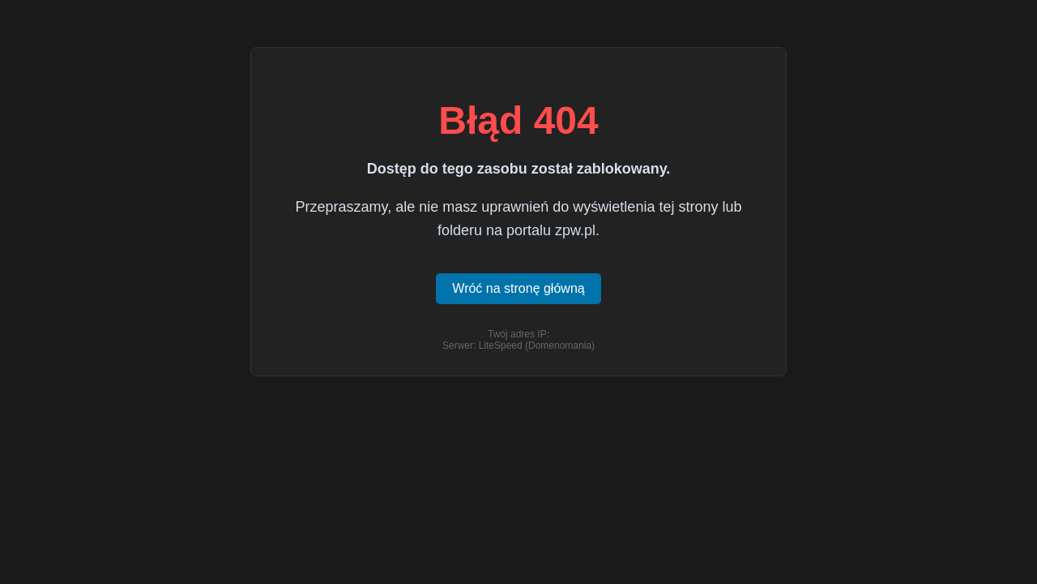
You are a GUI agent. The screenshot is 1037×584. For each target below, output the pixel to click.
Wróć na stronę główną (518, 288)
